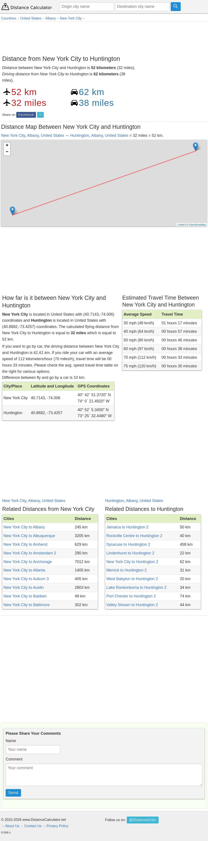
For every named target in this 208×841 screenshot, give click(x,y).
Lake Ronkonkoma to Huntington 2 (136, 587)
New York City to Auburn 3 (26, 579)
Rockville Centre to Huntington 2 (134, 536)
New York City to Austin (23, 587)
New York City (13, 135)
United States (52, 135)
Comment (14, 759)
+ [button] (7, 145)
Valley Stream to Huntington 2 (132, 605)
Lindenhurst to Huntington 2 (130, 553)
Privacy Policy (57, 826)
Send (13, 793)
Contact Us (33, 826)
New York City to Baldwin (25, 596)
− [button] (7, 152)
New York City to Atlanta (24, 570)
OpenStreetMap (197, 224)
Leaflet (181, 224)
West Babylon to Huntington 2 (132, 579)
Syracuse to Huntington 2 (128, 544)
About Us (12, 826)
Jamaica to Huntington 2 (127, 527)
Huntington (79, 135)
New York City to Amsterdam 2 (29, 553)
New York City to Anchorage (27, 562)
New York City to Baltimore (26, 605)
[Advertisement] (104, 37)
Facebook (26, 114)
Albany (33, 135)
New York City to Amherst (25, 544)
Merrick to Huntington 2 (126, 570)
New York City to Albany (24, 527)
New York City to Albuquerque (29, 536)
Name (11, 741)
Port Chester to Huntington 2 (131, 596)
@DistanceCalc (142, 820)
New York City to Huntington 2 (132, 562)
